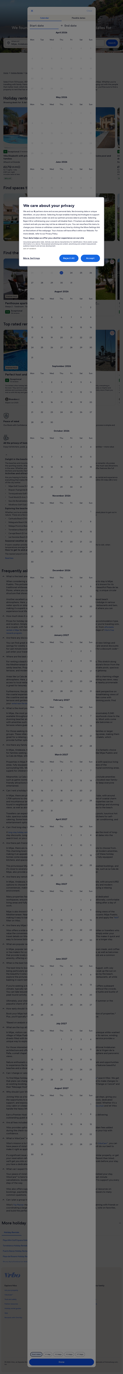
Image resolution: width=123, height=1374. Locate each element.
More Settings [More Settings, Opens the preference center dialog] (31, 258)
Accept (90, 258)
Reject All (69, 258)
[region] (61, 231)
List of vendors (29, 249)
